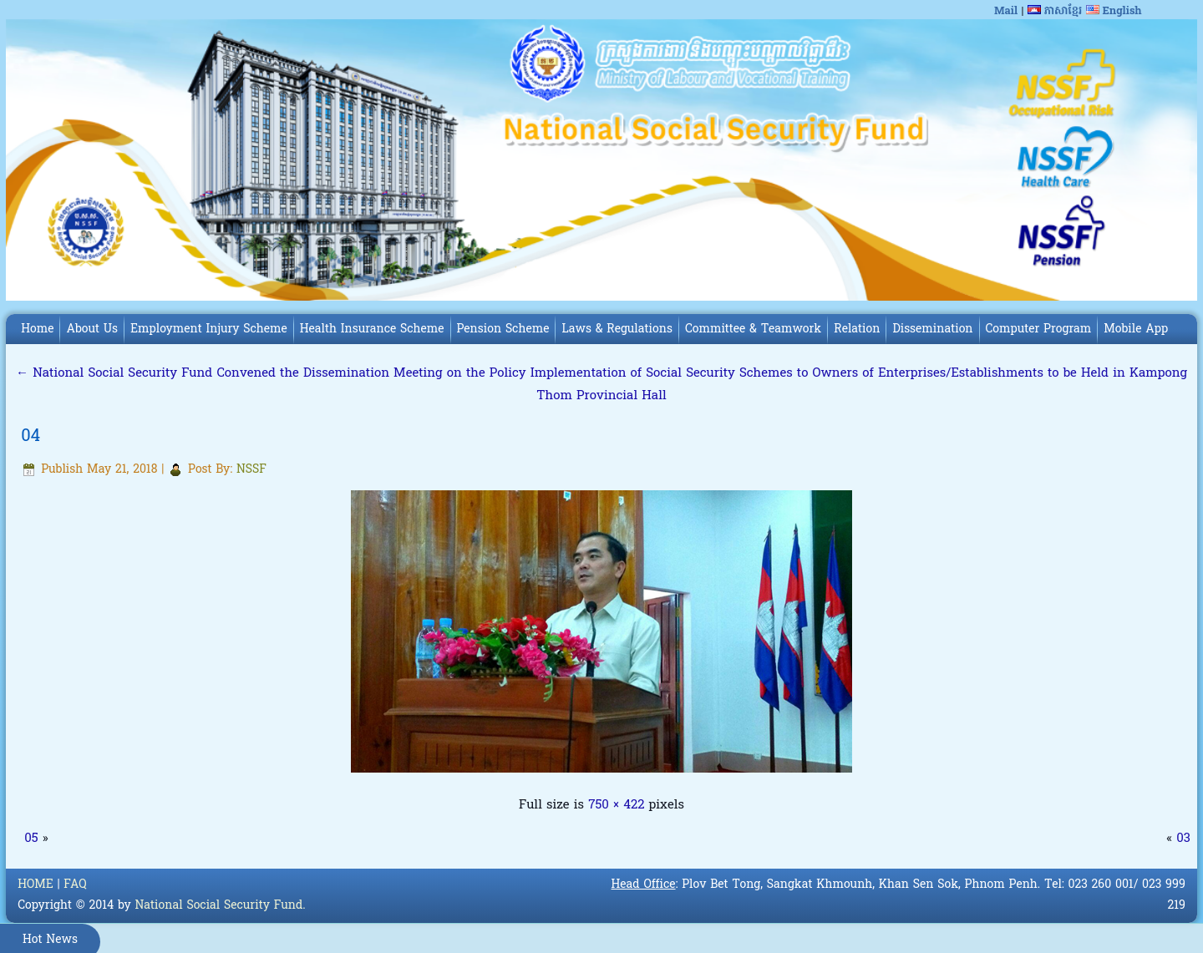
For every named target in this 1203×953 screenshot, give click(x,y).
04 (30, 436)
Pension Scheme (503, 329)
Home (37, 329)
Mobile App (1136, 329)
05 (31, 838)
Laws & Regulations (616, 329)
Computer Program (1039, 329)
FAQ (74, 885)
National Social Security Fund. (220, 906)
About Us (92, 329)
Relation (857, 329)
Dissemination (932, 329)
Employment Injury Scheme (208, 329)
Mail (1006, 11)
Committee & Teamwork (753, 329)
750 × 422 (616, 805)
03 (1183, 838)
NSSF (251, 470)
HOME (35, 885)
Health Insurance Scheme (372, 329)
